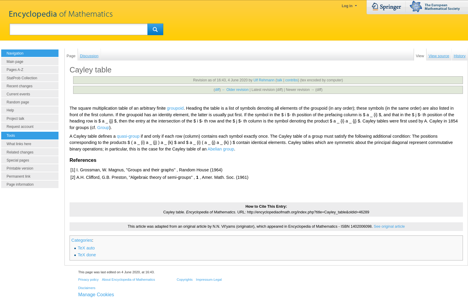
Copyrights (185, 279)
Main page (15, 62)
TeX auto (86, 248)
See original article (389, 226)
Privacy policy (88, 279)
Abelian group (220, 149)
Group (103, 127)
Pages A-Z (15, 70)
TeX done (87, 254)
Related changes (20, 152)
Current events (18, 94)
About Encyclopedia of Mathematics (128, 279)
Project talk (15, 119)
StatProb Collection (22, 78)
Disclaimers (87, 288)
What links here (19, 144)
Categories (81, 240)
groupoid (175, 108)
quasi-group (128, 136)
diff (217, 90)
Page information (20, 184)
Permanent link (18, 176)
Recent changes (20, 86)
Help (10, 110)
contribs (291, 80)
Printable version (20, 168)
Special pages (18, 160)
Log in (347, 6)
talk (279, 80)
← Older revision (235, 90)
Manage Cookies (96, 294)
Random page (18, 102)
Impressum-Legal (209, 279)
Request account (20, 127)
